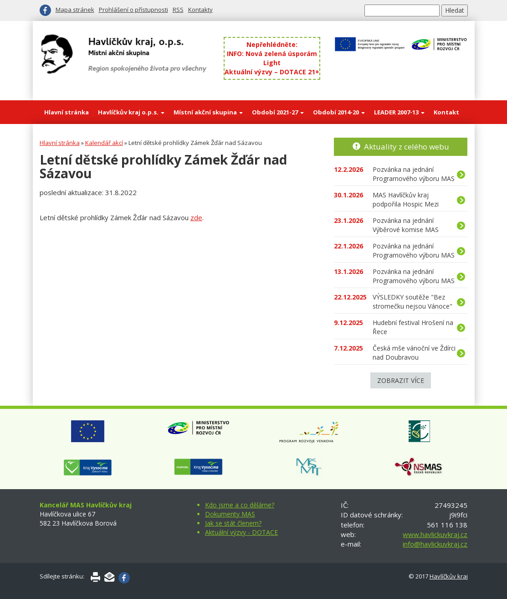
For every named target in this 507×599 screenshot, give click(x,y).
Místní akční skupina (208, 112)
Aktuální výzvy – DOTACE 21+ (272, 71)
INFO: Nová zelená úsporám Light (272, 58)
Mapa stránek (75, 9)
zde (196, 217)
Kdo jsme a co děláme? (239, 505)
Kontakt (446, 112)
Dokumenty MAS (230, 514)
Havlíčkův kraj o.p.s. (131, 112)
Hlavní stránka (66, 112)
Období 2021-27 (278, 112)
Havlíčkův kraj (449, 576)
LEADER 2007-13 (399, 112)
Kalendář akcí (104, 143)
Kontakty (200, 9)
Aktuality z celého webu (406, 146)
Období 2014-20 (339, 112)
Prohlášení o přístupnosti (133, 9)
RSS (178, 9)
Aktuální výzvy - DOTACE (241, 532)
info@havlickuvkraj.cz (435, 543)
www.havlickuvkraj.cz (435, 534)
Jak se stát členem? (233, 523)
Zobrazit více (400, 380)
